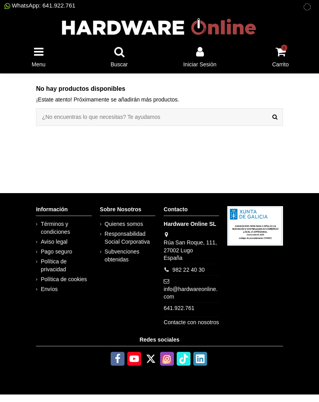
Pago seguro (56, 251)
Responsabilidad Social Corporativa (127, 238)
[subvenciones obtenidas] (307, 7)
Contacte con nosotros (191, 322)
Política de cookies (64, 279)
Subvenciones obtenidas (122, 255)
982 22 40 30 (188, 270)
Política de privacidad (53, 265)
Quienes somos (124, 224)
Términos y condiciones (55, 228)
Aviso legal (54, 242)
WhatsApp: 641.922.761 (40, 5)
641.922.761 (179, 308)
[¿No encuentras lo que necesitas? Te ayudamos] (275, 117)
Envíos (49, 289)
